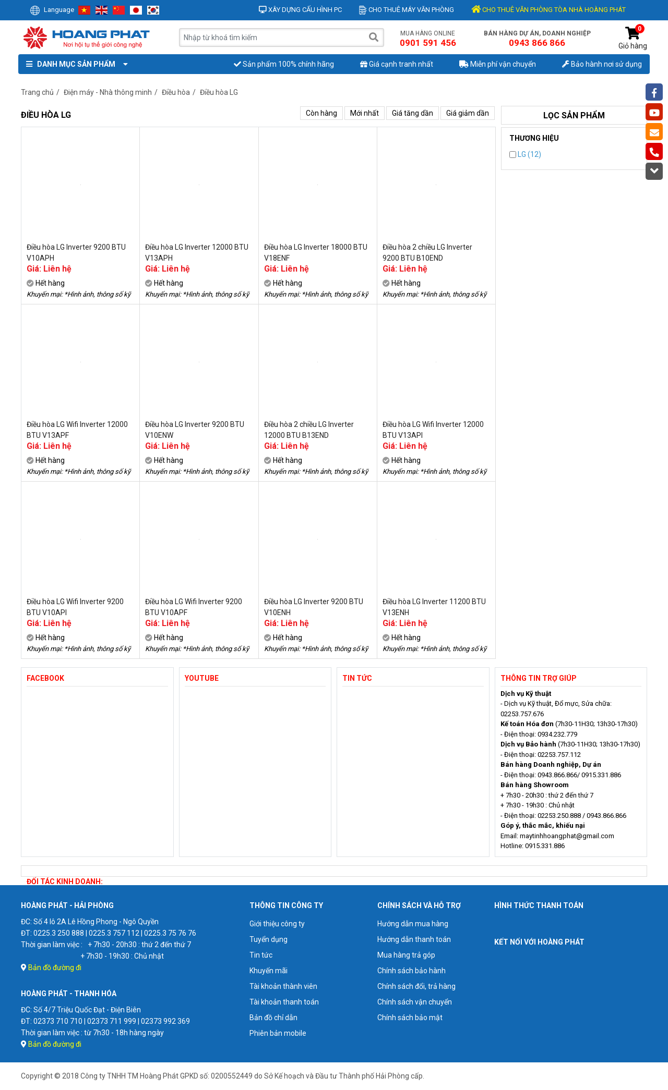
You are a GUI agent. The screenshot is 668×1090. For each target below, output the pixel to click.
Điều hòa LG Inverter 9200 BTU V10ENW (194, 429)
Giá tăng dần (412, 113)
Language (52, 10)
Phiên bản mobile (277, 1033)
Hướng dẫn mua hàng (412, 924)
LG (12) (525, 154)
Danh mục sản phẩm (74, 64)
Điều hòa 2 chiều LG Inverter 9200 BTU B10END (427, 252)
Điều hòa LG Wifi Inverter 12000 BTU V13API (433, 429)
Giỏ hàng (632, 38)
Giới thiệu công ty (277, 924)
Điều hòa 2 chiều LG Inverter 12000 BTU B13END (309, 429)
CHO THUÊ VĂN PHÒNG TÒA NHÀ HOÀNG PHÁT (548, 10)
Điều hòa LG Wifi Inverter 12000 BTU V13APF (77, 429)
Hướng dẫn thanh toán (414, 939)
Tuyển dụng (268, 939)
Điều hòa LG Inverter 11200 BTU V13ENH (434, 607)
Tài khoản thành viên (283, 986)
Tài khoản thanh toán (284, 1002)
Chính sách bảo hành (411, 970)
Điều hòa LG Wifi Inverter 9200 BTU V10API (75, 607)
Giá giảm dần (467, 113)
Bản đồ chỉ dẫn (273, 1017)
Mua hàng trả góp (406, 955)
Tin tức (260, 955)
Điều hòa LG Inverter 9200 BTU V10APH (76, 252)
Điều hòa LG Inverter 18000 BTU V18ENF (315, 252)
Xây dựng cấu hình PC (300, 10)
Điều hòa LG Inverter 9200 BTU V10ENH (313, 607)
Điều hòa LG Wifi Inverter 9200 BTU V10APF (193, 607)
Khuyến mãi (268, 970)
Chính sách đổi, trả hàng (416, 986)
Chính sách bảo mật (410, 1017)
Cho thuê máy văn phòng (406, 10)
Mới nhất (364, 113)
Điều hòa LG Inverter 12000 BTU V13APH (196, 252)
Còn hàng (321, 113)
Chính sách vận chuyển (414, 1002)
